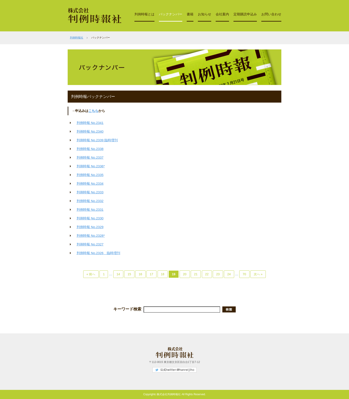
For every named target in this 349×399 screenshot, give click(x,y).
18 (162, 274)
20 (185, 274)
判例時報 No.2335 (90, 175)
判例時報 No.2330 (90, 218)
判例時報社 (76, 37)
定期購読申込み (245, 14)
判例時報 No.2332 (90, 201)
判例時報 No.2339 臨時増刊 (97, 140)
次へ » (258, 274)
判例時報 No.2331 (90, 209)
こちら (93, 111)
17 (151, 274)
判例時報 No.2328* (91, 235)
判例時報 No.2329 (90, 227)
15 (129, 274)
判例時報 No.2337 (90, 157)
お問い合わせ (271, 14)
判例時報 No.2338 (90, 149)
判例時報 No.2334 (90, 183)
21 (196, 274)
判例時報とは (144, 14)
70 (244, 274)
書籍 (190, 14)
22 (207, 274)
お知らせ (204, 14)
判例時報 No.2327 (90, 244)
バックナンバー (170, 14)
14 (118, 274)
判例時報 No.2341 (90, 123)
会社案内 (222, 14)
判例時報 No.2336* (91, 166)
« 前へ (91, 274)
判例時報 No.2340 (90, 131)
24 (229, 274)
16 (140, 274)
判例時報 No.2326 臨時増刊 (98, 253)
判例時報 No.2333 (90, 192)
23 (218, 274)
